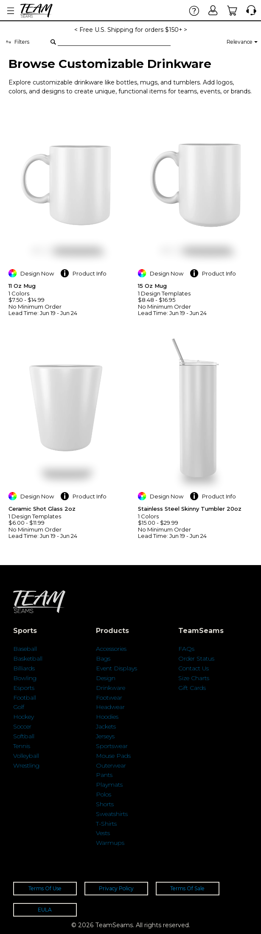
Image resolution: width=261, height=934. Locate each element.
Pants (104, 775)
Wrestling (26, 765)
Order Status (196, 658)
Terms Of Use (45, 888)
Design (105, 678)
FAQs (186, 649)
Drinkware (110, 688)
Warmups (110, 843)
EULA (45, 909)
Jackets (106, 726)
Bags (103, 658)
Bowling (24, 678)
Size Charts (193, 678)
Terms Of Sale (187, 888)
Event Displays (116, 668)
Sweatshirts (112, 814)
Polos (103, 794)
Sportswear (112, 746)
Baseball (25, 649)
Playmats (109, 784)
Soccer (22, 726)
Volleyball (26, 756)
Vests (103, 833)
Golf (18, 707)
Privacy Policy (116, 888)
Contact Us (193, 668)
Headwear (110, 707)
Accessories (111, 649)
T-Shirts (106, 823)
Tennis (21, 746)
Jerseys (105, 736)
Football (24, 697)
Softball (23, 736)
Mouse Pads (113, 756)
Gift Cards (192, 688)
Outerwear (111, 765)
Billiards (24, 668)
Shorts (105, 804)
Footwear (109, 697)
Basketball (27, 658)
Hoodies (107, 716)
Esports (23, 688)
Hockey (23, 716)
